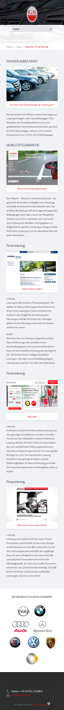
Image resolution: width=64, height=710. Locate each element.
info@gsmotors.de (21, 695)
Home (9, 46)
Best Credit (32, 416)
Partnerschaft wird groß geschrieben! (32, 188)
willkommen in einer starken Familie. (32, 525)
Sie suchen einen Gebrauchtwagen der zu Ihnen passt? (32, 104)
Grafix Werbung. (39, 704)
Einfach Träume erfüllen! (32, 289)
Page (18, 46)
